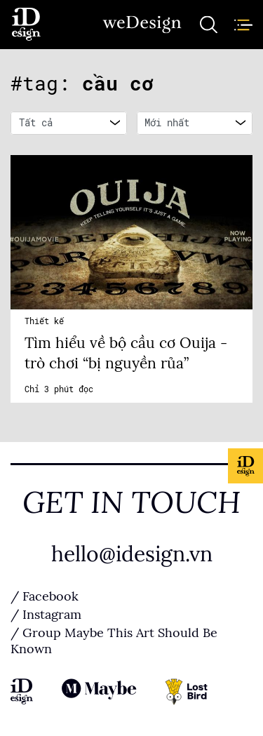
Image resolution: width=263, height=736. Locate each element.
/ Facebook (45, 596)
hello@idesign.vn (132, 554)
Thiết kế (44, 321)
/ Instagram (46, 614)
